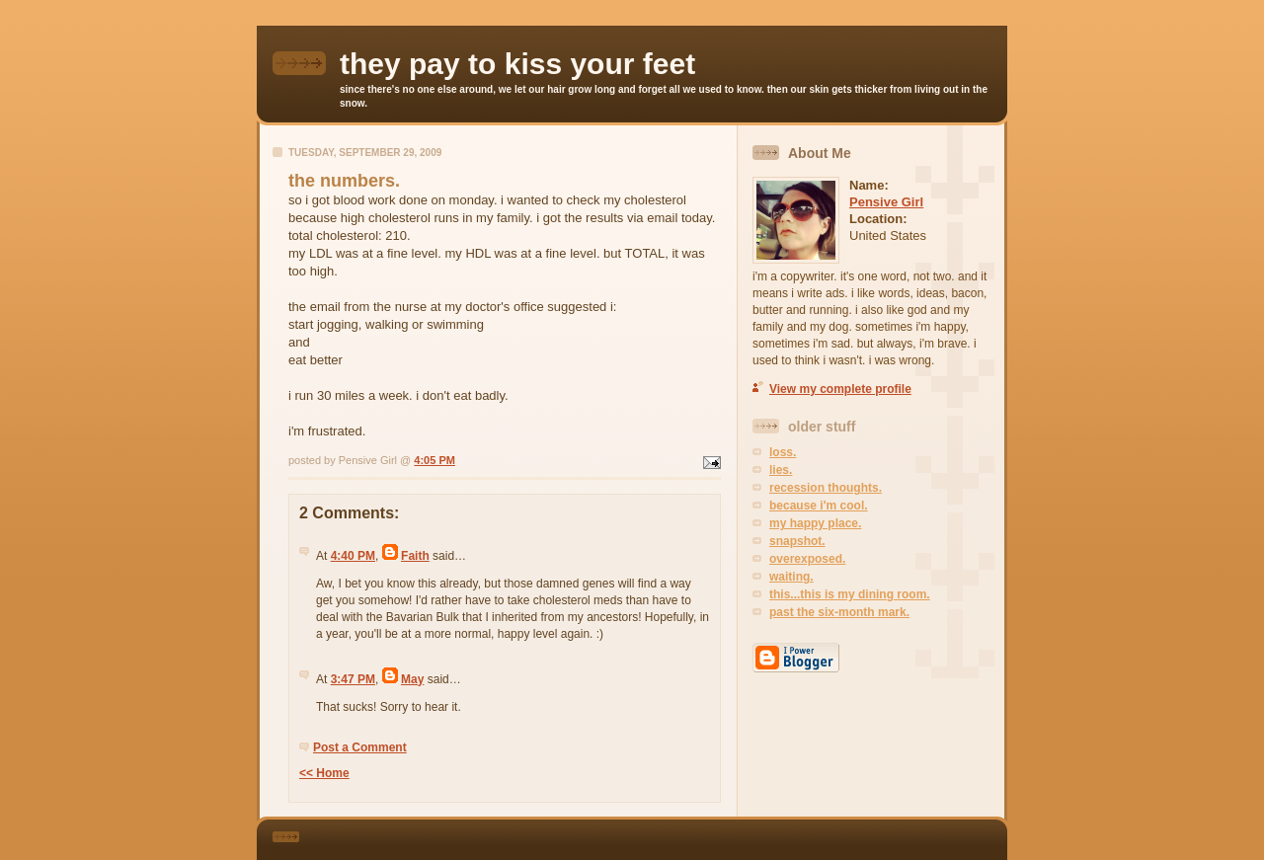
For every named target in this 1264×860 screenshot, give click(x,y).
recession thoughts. (825, 488)
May (412, 679)
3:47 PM (353, 679)
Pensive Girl (886, 202)
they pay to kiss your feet (517, 63)
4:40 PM (353, 556)
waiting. (791, 577)
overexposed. (807, 559)
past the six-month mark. (839, 612)
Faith (415, 556)
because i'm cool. (818, 505)
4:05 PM (434, 460)
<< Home (324, 773)
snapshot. (797, 541)
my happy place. (815, 523)
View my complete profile (840, 389)
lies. (780, 470)
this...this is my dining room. (849, 594)
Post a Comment (360, 747)
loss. (782, 452)
